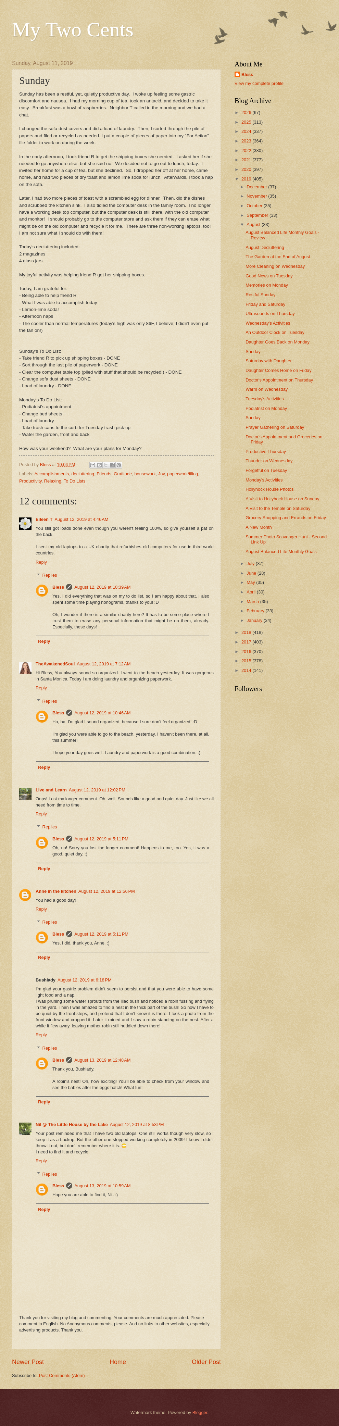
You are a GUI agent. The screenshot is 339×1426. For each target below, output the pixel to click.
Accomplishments (51, 473)
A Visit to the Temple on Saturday (278, 508)
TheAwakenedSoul (55, 663)
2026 (246, 112)
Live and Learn (51, 789)
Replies (49, 575)
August (254, 224)
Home (118, 1362)
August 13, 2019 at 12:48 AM (102, 1060)
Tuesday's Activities (265, 398)
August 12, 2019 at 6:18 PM (85, 980)
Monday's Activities (264, 480)
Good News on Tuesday (269, 275)
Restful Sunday (260, 294)
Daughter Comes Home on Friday (279, 370)
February (256, 610)
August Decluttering (265, 247)
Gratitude (123, 473)
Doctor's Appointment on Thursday (279, 380)
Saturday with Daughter (269, 360)
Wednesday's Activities (268, 323)
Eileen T (44, 519)
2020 (246, 169)
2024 (246, 131)
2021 (246, 159)
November (257, 196)
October (255, 205)
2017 (246, 642)
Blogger (200, 1412)
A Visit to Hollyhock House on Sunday (282, 498)
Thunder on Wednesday (269, 460)
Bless (58, 587)
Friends (104, 473)
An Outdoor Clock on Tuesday (275, 332)
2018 (246, 632)
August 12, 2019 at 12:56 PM (106, 891)
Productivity (30, 481)
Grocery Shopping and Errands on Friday (286, 517)
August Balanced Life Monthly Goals (281, 551)
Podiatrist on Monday (266, 408)
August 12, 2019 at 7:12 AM (103, 663)
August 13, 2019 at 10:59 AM (102, 1185)
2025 (246, 122)
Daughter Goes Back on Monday (278, 342)
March (253, 601)
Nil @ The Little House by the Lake (72, 1124)
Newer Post (28, 1362)
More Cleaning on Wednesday (275, 266)
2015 (246, 660)
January (255, 620)
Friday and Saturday (265, 304)
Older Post (206, 1362)
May (251, 582)
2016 (246, 651)
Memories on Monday (267, 285)
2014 (246, 670)
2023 (246, 140)
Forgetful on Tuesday (266, 470)
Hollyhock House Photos (269, 489)
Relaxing (52, 481)
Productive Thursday (266, 451)
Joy (161, 473)
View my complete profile (259, 83)
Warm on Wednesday (267, 389)
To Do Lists (75, 481)
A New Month (259, 527)
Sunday (253, 351)
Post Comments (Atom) (62, 1375)
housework (144, 473)
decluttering (82, 473)
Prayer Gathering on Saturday (275, 427)
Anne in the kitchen (56, 891)
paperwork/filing (182, 473)
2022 (246, 150)
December (257, 186)
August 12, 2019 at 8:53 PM (137, 1124)
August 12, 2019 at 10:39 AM (102, 587)
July (251, 563)
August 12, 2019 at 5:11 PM (101, 838)
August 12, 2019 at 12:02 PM (97, 789)
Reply (41, 562)
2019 (246, 179)
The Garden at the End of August (278, 256)
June (252, 573)
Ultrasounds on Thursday (270, 313)
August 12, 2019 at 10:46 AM (102, 712)
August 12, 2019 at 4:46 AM (81, 519)
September (258, 215)
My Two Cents (73, 29)
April (251, 592)
